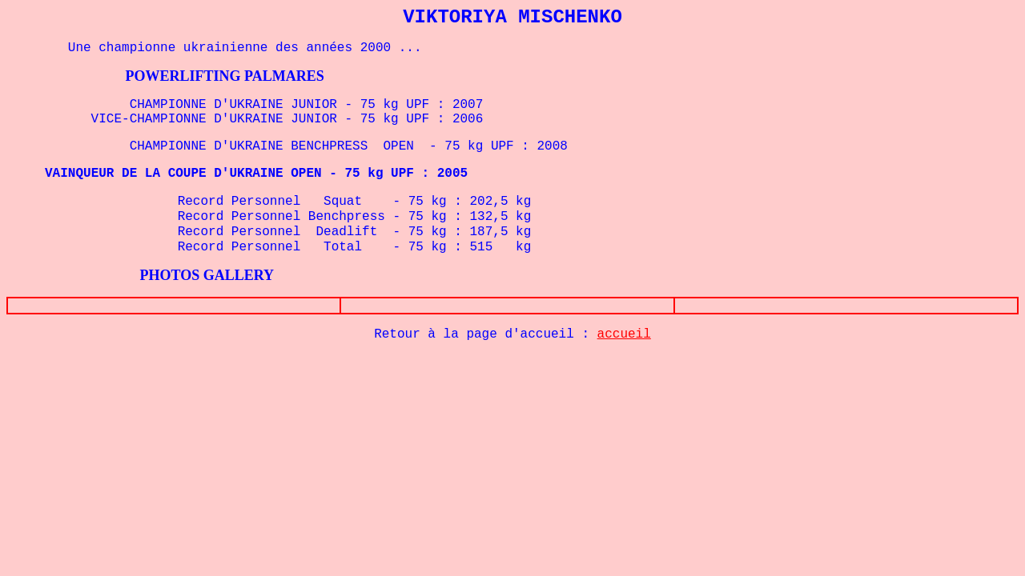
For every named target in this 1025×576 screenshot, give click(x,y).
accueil (624, 334)
